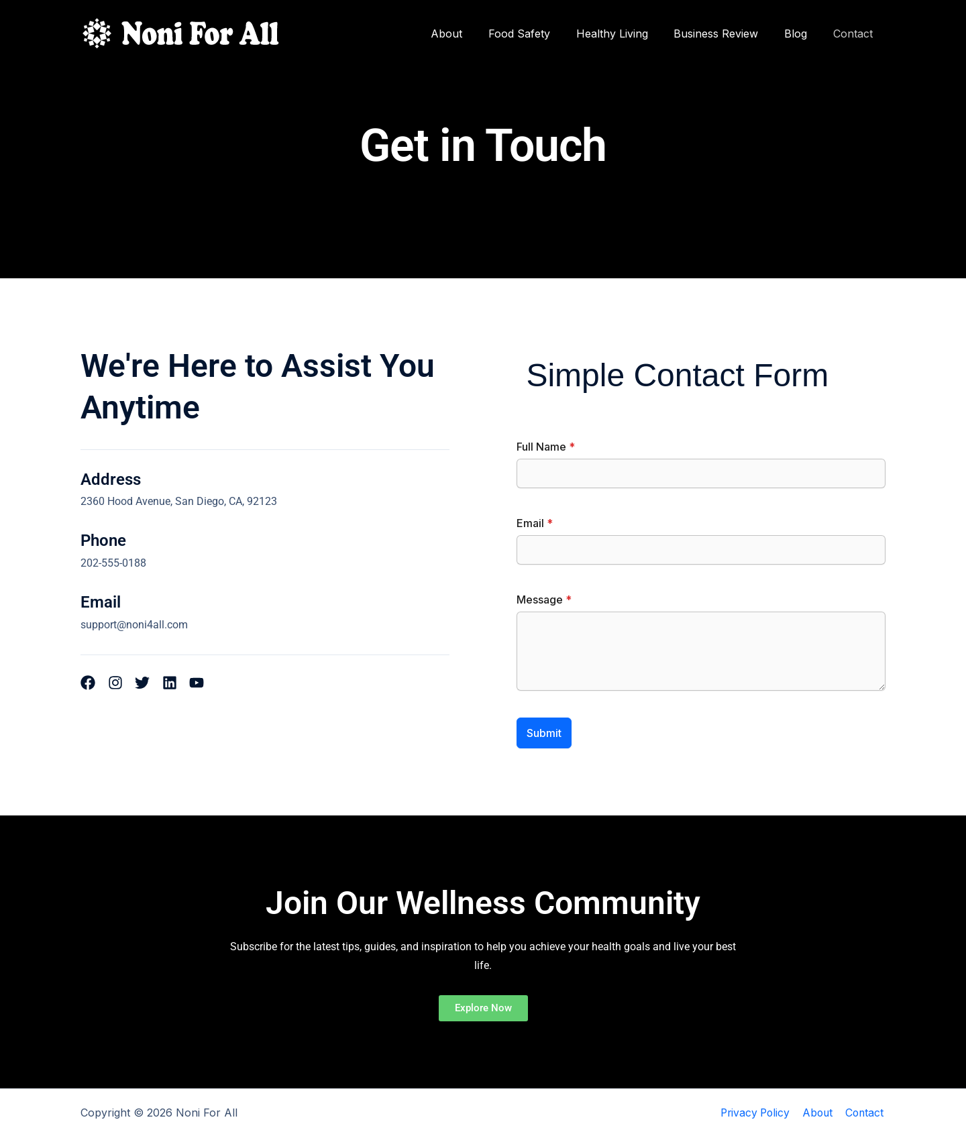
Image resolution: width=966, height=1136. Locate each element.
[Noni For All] (181, 32)
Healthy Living (627, 33)
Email (535, 523)
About (471, 33)
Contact (855, 33)
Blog (802, 33)
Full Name (546, 446)
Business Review (727, 33)
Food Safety (539, 33)
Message (544, 599)
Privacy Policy (756, 1112)
